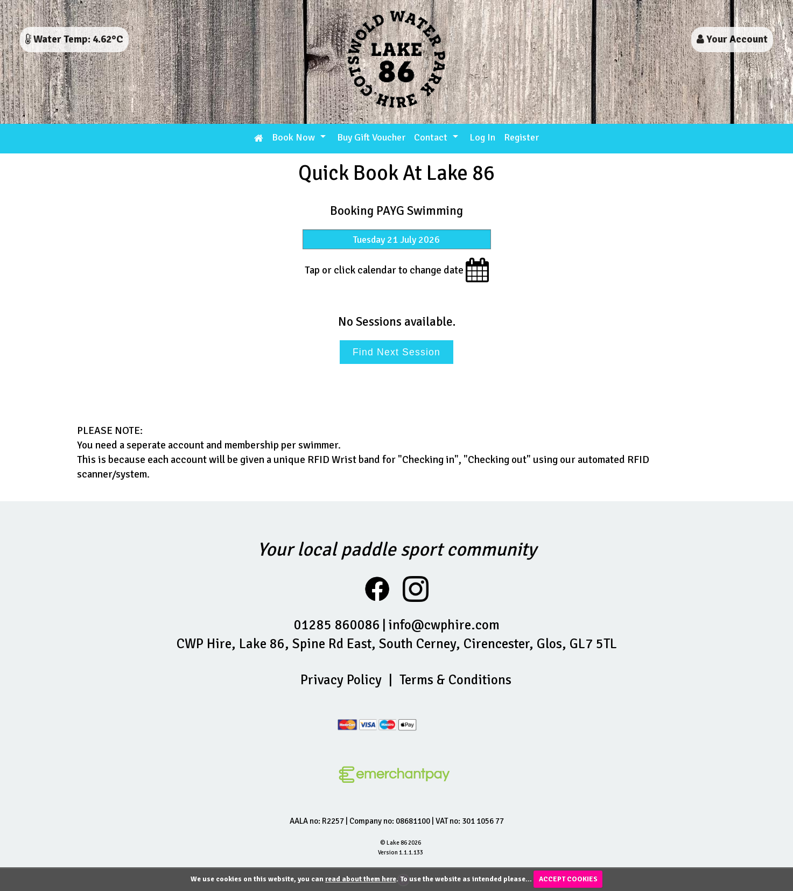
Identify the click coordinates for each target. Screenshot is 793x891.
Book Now (293, 137)
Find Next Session (396, 352)
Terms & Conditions (455, 679)
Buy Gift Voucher (371, 137)
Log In (482, 137)
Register (521, 137)
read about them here (360, 879)
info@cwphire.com (444, 624)
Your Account (732, 39)
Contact (430, 137)
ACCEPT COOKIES (568, 879)
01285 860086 (337, 624)
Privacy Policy (341, 679)
